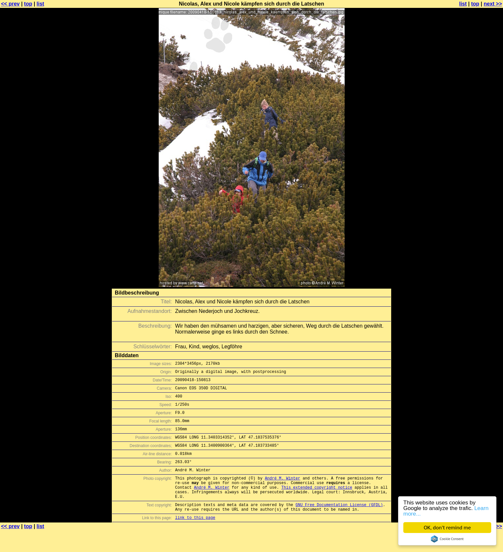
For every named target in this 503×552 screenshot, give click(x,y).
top (28, 4)
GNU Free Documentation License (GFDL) (339, 524)
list (40, 4)
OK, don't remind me (447, 527)
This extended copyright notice (316, 504)
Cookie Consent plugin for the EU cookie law (447, 538)
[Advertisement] (476, 162)
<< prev (10, 4)
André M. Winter (282, 493)
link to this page (195, 539)
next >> (493, 4)
